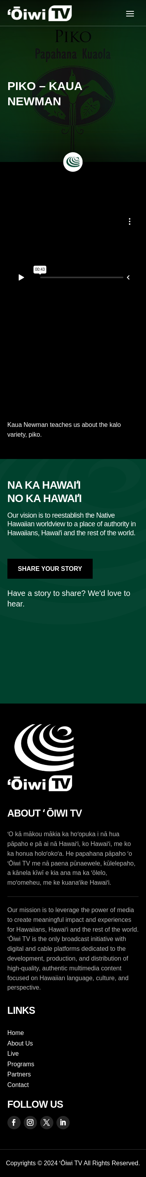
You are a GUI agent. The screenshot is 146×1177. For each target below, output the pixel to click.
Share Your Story (50, 568)
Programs (20, 1064)
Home (15, 1032)
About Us (20, 1043)
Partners (19, 1074)
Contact (18, 1085)
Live (13, 1053)
